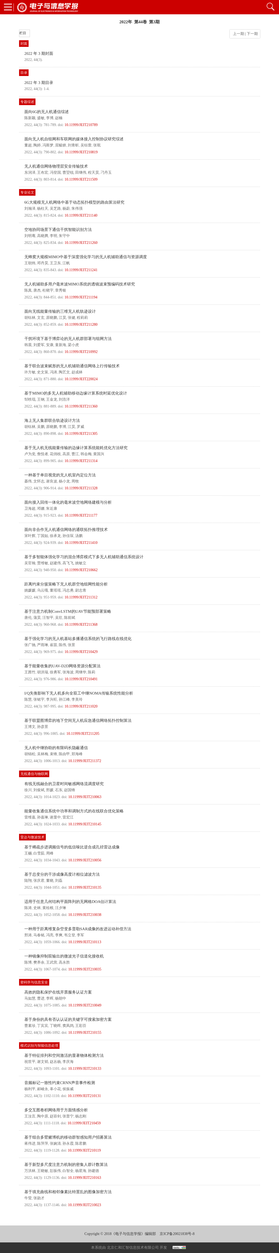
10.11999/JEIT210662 (81, 570)
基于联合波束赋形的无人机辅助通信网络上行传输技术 (72, 366)
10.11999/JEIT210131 (84, 1096)
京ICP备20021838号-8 (177, 1234)
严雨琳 (42, 645)
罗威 (80, 427)
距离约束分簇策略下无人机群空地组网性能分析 (66, 584)
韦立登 (69, 935)
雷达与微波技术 (32, 837)
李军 (80, 935)
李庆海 (68, 1062)
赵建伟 (55, 563)
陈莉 (91, 672)
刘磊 (58, 881)
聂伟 (28, 481)
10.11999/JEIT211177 (81, 515)
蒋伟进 (29, 1143)
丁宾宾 (42, 1026)
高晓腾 (42, 236)
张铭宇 (38, 699)
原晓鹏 (51, 318)
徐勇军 (55, 672)
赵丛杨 (55, 1062)
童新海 (60, 345)
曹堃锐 (68, 172)
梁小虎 (73, 345)
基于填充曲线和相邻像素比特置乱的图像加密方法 (68, 1192)
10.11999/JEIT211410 (81, 543)
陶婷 (37, 145)
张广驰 (29, 645)
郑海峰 (77, 754)
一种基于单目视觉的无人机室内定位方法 (60, 475)
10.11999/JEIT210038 (84, 915)
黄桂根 (47, 908)
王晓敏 (42, 1171)
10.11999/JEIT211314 (81, 461)
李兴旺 (51, 699)
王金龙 (51, 399)
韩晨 (28, 345)
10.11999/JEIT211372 (84, 761)
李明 (53, 236)
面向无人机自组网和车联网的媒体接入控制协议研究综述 (74, 139)
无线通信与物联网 (34, 774)
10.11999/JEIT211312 (81, 597)
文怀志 (38, 481)
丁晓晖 (55, 1026)
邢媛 (49, 790)
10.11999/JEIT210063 (84, 797)
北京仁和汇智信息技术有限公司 (133, 1248)
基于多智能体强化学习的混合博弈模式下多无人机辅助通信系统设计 (83, 557)
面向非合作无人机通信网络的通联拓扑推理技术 (66, 529)
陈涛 (28, 908)
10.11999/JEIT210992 (81, 352)
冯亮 (49, 935)
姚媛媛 (29, 590)
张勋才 (38, 1198)
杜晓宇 (47, 290)
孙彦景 (42, 727)
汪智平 (47, 618)
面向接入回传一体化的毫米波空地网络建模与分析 (68, 502)
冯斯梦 (47, 145)
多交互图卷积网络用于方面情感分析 (56, 1110)
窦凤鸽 (68, 1026)
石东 (58, 790)
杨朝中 (60, 998)
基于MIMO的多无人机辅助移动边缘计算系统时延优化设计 (75, 393)
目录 (23, 73)
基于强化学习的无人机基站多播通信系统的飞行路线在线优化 (78, 639)
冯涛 (53, 372)
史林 (37, 908)
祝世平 (29, 1062)
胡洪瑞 (42, 672)
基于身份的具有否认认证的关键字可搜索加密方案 (68, 1019)
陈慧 (28, 699)
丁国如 (42, 536)
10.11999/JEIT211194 (81, 297)
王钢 (40, 399)
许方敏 (29, 372)
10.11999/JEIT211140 (81, 215)
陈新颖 (29, 118)
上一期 (237, 34)
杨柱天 (42, 209)
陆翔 (28, 881)
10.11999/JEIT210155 (84, 1033)
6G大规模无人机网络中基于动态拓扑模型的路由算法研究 (74, 202)
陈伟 (62, 645)
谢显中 (55, 817)
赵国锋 (69, 790)
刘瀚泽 (29, 209)
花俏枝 (55, 454)
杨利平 (29, 1089)
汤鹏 (79, 536)
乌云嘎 (42, 590)
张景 (71, 645)
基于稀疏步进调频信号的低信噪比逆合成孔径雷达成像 (72, 847)
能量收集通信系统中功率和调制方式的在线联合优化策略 (74, 811)
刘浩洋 (64, 399)
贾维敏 (42, 563)
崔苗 (53, 645)
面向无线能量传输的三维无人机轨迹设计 (60, 311)
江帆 (66, 263)
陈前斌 (69, 618)
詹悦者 (42, 454)
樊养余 (38, 962)
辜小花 (55, 1089)
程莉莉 (82, 318)
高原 (66, 454)
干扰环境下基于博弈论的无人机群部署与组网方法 (68, 339)
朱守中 (64, 236)
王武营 (51, 962)
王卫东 (55, 263)
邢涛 (28, 935)
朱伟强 (77, 209)
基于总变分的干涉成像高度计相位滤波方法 (62, 874)
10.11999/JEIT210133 (84, 1069)
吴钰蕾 (86, 145)
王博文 (29, 727)
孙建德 (93, 1171)
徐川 (28, 790)
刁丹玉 (106, 172)
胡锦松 (29, 754)
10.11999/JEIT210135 (84, 887)
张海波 (68, 672)
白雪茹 (38, 853)
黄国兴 (98, 454)
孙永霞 (68, 1143)
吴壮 (58, 618)
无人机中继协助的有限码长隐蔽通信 (56, 748)
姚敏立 (80, 563)
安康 (49, 345)
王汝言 (29, 1116)
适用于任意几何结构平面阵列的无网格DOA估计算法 (70, 902)
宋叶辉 (29, 536)
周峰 (49, 853)
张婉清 (55, 1143)
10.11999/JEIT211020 (81, 706)
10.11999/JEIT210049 (84, 1005)
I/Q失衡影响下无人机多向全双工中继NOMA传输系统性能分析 (78, 693)
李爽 (58, 935)
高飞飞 (68, 563)
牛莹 (28, 1198)
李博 (49, 118)
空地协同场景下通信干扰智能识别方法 (58, 229)
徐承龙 (55, 536)
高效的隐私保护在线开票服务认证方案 (58, 992)
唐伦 (28, 618)
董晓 (49, 881)
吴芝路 (55, 209)
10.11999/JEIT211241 (81, 270)
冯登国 (55, 172)
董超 (28, 145)
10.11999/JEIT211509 (81, 179)
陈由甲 (64, 754)
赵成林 (77, 372)
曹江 (75, 454)
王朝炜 (29, 263)
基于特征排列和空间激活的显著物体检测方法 (64, 1055)
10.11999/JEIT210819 (81, 152)
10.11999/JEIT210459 (84, 1123)
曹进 (40, 998)
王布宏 (42, 172)
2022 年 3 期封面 (38, 53)
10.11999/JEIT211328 (81, 488)
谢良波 (51, 481)
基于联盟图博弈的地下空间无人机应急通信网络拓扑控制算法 (78, 720)
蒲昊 (37, 618)
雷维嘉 (29, 817)
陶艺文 (64, 372)
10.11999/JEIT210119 (84, 1150)
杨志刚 (80, 1116)
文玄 (40, 318)
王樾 (28, 853)
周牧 (75, 481)
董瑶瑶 (55, 590)
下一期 (253, 34)
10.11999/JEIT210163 (84, 1178)
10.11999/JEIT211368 (81, 624)
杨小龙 (64, 481)
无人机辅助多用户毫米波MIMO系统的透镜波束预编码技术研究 (79, 284)
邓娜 (40, 509)
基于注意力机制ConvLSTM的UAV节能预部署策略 (67, 611)
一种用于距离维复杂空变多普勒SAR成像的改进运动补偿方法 (77, 929)
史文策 (42, 372)
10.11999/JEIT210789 (81, 125)
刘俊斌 (38, 790)
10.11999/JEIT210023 (84, 1205)
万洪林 (29, 1171)
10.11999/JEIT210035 (84, 969)
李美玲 (77, 699)
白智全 (68, 1171)
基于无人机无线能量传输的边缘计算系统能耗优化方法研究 (76, 448)
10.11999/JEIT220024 (81, 379)
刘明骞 (29, 236)
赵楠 (58, 118)
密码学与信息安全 (34, 982)
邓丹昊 (42, 263)
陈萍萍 (42, 1143)
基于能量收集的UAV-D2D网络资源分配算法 (62, 666)
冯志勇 (68, 590)
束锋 (53, 754)
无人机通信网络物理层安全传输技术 (56, 166)
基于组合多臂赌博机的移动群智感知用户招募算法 (68, 1137)
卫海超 (29, 509)
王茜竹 (29, 672)
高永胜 (64, 962)
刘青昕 (73, 145)
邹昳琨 (29, 399)
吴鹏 (40, 427)
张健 (71, 318)
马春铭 (38, 935)
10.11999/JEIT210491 (81, 679)
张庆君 (38, 881)
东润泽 (29, 172)
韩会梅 (86, 454)
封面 (23, 44)
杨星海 (80, 1171)
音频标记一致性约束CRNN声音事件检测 (59, 1083)
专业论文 (27, 192)
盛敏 (40, 118)
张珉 (97, 145)
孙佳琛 (68, 536)
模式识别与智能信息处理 (39, 1046)
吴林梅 (42, 754)
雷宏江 (68, 817)
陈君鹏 (80, 1143)
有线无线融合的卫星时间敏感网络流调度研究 (64, 784)
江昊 (62, 318)
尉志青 (80, 590)
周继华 (80, 672)
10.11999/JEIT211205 (83, 734)
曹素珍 (29, 1026)
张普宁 (68, 1116)
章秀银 (60, 290)
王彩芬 (80, 1026)
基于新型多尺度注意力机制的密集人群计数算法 (66, 1164)
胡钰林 (29, 318)
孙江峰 (64, 699)
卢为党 (29, 454)
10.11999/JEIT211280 (81, 324)
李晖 (49, 998)
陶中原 (42, 1116)
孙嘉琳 (42, 817)
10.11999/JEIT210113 (84, 942)
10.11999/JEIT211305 (81, 434)
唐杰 (37, 290)
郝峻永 (42, 1089)
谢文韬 (42, 1062)
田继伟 (80, 172)
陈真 (28, 290)
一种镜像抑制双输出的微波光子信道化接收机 (64, 956)
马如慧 (29, 998)
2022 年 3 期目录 (38, 82)
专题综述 (27, 102)
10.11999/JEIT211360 (81, 406)
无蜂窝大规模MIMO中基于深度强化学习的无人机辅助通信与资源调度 (85, 257)
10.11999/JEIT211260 (81, 243)
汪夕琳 (60, 908)
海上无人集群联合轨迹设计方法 (52, 420)
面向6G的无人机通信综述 (46, 112)
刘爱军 (38, 345)
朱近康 (51, 509)
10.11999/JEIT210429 (81, 652)
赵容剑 (55, 1116)
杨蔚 (66, 209)
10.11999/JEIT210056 (84, 860)
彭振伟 (55, 1171)
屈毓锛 (60, 145)
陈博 (28, 962)
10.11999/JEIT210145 (84, 824)
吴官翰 (29, 563)
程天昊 (93, 172)
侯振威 (68, 1089)
